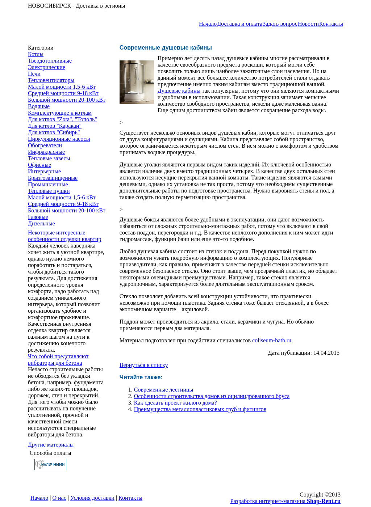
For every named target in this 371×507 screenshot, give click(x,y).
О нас (59, 498)
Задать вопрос (280, 24)
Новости (308, 24)
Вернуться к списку (144, 365)
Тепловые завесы (49, 158)
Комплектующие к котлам (60, 113)
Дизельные (41, 223)
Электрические (46, 67)
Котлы (35, 54)
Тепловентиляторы (51, 80)
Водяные (39, 106)
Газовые (38, 217)
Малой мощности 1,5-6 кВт (62, 87)
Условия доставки (92, 498)
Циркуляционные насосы (59, 139)
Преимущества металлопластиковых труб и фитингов (200, 409)
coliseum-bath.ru (271, 340)
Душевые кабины (179, 91)
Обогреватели (45, 145)
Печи (34, 74)
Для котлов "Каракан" (55, 126)
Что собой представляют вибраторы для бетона (58, 359)
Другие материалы (51, 444)
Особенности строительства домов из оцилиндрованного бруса (211, 396)
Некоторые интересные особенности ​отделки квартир (64, 235)
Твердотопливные (50, 61)
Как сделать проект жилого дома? (175, 403)
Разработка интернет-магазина (285, 501)
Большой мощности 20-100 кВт (66, 100)
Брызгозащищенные (53, 178)
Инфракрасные (46, 152)
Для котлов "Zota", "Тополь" (62, 119)
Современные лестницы (163, 389)
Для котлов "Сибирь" (54, 132)
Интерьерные (44, 171)
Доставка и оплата (239, 24)
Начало (208, 24)
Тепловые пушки (49, 191)
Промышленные (48, 184)
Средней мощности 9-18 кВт (63, 93)
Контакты (331, 24)
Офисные (39, 165)
